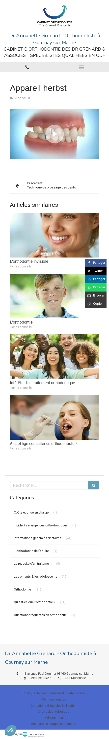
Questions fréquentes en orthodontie (40, 615)
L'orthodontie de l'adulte (31, 551)
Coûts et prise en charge (31, 512)
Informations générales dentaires (37, 538)
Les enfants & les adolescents (35, 576)
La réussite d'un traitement (33, 563)
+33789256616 (40, 678)
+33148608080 (75, 678)
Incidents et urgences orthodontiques (41, 525)
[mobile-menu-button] (81, 67)
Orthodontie (22, 589)
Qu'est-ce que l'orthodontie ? (34, 602)
